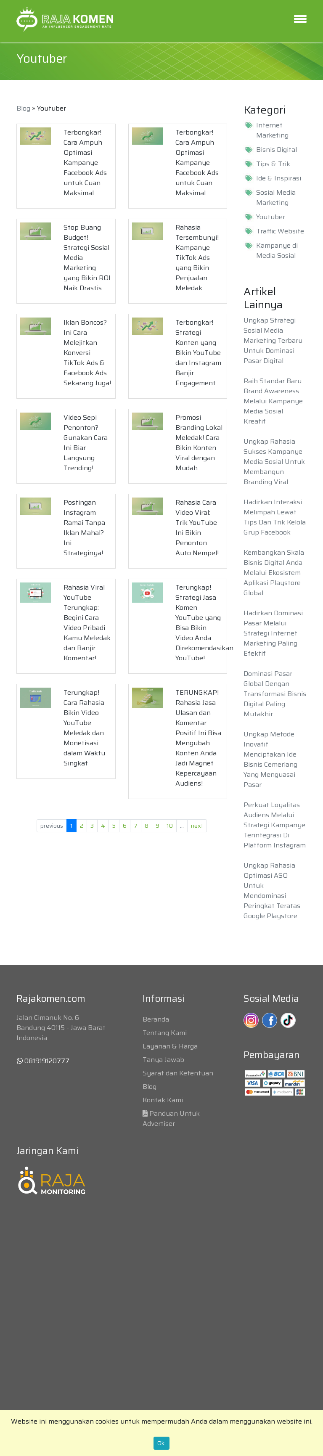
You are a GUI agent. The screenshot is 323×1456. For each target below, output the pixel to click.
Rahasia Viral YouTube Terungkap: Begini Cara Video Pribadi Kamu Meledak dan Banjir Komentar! (87, 622)
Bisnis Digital (276, 150)
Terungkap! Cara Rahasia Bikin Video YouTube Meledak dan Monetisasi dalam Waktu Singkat (84, 727)
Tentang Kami (165, 1032)
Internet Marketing (272, 130)
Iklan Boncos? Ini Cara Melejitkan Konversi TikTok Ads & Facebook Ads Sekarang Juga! (87, 352)
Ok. (161, 1443)
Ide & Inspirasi (278, 178)
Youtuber (270, 217)
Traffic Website (280, 231)
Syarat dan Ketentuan (178, 1073)
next (197, 825)
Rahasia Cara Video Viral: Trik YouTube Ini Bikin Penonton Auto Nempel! (197, 527)
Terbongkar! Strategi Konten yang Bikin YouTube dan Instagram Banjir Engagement (198, 352)
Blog (23, 108)
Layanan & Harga (170, 1046)
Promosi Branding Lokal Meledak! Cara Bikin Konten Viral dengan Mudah (198, 442)
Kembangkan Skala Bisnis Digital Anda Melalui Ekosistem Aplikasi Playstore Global (274, 572)
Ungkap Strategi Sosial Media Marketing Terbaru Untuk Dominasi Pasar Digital (273, 340)
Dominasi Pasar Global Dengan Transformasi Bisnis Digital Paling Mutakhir (275, 693)
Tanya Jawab (163, 1059)
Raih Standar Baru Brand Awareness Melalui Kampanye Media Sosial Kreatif (273, 401)
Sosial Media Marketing (276, 198)
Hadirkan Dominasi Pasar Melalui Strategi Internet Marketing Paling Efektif (273, 633)
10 (170, 825)
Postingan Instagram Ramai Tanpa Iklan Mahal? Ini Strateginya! (84, 527)
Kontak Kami (163, 1100)
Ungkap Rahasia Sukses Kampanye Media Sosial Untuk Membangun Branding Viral (274, 461)
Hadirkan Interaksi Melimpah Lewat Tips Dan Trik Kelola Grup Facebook (275, 517)
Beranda (156, 1019)
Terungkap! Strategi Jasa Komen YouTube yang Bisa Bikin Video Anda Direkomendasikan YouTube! (204, 622)
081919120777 (43, 1061)
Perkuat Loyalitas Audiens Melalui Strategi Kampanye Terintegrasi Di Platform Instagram (275, 824)
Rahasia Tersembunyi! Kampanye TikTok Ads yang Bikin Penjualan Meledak (197, 257)
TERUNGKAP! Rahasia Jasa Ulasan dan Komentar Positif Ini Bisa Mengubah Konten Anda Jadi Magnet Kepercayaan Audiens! (198, 738)
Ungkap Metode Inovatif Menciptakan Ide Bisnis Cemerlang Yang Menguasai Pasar (270, 759)
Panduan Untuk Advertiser (171, 1118)
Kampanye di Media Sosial (277, 251)
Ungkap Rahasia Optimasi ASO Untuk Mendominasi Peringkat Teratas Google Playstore (272, 890)
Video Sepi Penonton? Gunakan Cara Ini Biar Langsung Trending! (86, 442)
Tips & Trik (273, 164)
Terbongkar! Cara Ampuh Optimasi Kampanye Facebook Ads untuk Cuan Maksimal (85, 162)
